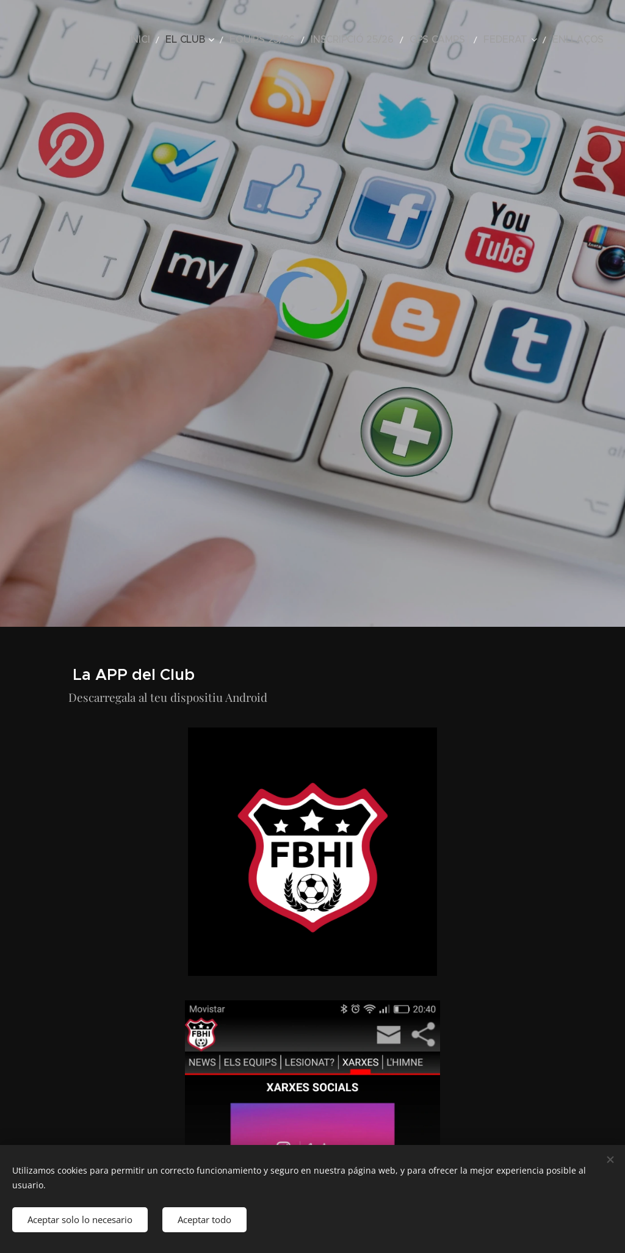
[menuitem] (196, 39)
